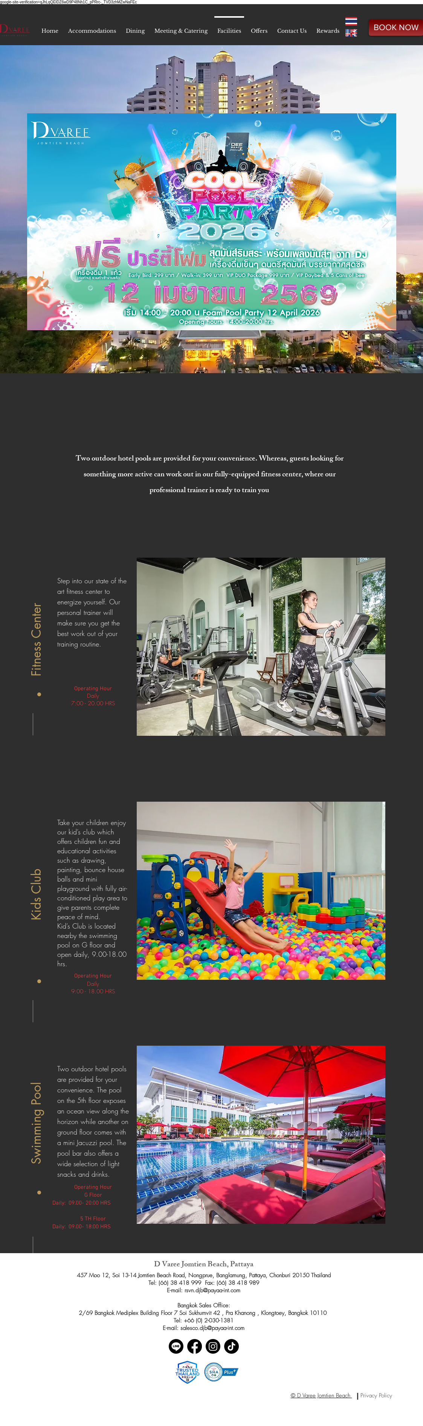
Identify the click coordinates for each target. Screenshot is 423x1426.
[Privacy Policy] (376, 1395)
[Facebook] (194, 1346)
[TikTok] (231, 1346)
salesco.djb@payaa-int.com (212, 1328)
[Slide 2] (216, 318)
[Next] (385, 222)
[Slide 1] (207, 318)
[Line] (176, 1346)
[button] (36, 628)
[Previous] (37, 222)
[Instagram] (213, 1346)
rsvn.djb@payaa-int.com (212, 1290)
